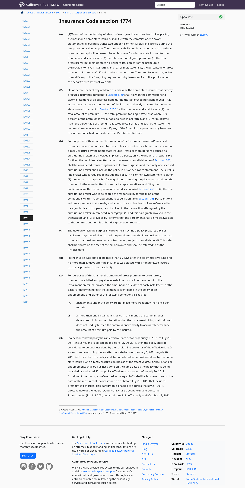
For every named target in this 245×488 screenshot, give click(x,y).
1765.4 (26, 158)
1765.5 (26, 164)
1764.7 (26, 128)
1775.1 (26, 230)
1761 (25, 57)
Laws (189, 464)
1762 (25, 63)
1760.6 (26, 45)
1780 (25, 302)
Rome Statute (194, 479)
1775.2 (26, 236)
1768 (25, 182)
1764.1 (26, 98)
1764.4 (26, 116)
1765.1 (26, 140)
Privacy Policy (150, 479)
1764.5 (26, 122)
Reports (146, 469)
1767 (25, 176)
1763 (25, 69)
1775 (25, 224)
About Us (147, 454)
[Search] (175, 5)
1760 (25, 21)
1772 (25, 206)
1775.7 (26, 266)
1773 (25, 212)
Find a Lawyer (150, 444)
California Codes (73, 4)
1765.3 (26, 152)
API (144, 459)
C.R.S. (189, 448)
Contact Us (148, 464)
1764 (25, 92)
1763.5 (26, 86)
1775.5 (26, 254)
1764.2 (26, 104)
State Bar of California (90, 443)
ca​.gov (203, 34)
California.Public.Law (42, 5)
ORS (194, 469)
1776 (25, 284)
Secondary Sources (153, 474)
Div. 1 (59, 12)
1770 (25, 194)
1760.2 (26, 33)
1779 (25, 296)
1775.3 (26, 242)
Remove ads (206, 4)
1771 (25, 200)
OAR (188, 469)
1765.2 (26, 146)
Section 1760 (116, 95)
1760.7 (26, 51)
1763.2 (26, 80)
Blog (144, 449)
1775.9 (26, 278)
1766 (25, 170)
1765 (25, 134)
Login (220, 4)
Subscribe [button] (28, 455)
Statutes (191, 454)
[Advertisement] (201, 91)
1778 (25, 290)
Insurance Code (45, 12)
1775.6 (26, 260)
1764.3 (26, 110)
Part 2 (68, 12)
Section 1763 (162, 160)
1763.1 (26, 75)
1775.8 (26, 272)
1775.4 (26, 248)
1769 (25, 188)
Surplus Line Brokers (85, 12)
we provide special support (99, 471)
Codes (30, 12)
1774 (25, 218)
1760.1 (26, 27)
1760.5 (26, 39)
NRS (188, 459)
